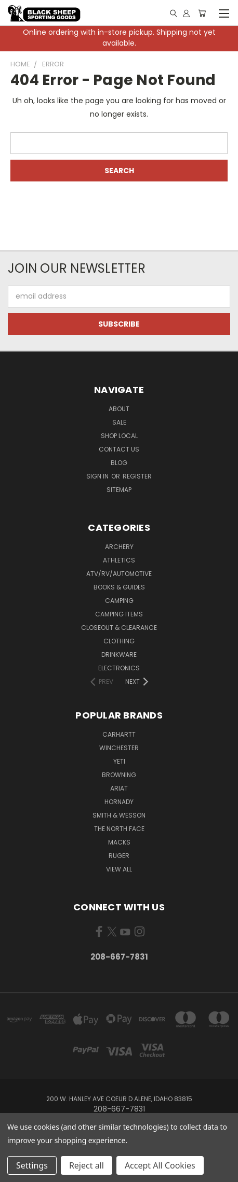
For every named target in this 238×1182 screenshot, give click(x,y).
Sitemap (119, 489)
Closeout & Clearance (119, 627)
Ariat (119, 788)
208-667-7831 (119, 956)
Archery (119, 546)
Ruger (119, 855)
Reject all (86, 1165)
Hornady (119, 801)
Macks (119, 842)
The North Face (119, 828)
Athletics (119, 560)
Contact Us (119, 449)
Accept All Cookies (160, 1165)
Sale (119, 422)
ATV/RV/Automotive (119, 573)
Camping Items (119, 614)
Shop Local (119, 435)
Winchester (119, 747)
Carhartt (119, 734)
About (119, 408)
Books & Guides (119, 587)
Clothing (119, 641)
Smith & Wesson (119, 815)
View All (119, 869)
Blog (119, 462)
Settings (32, 1165)
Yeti (119, 761)
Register (137, 476)
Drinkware (119, 654)
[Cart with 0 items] (201, 13)
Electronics (119, 668)
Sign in (98, 476)
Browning (119, 774)
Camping (119, 600)
